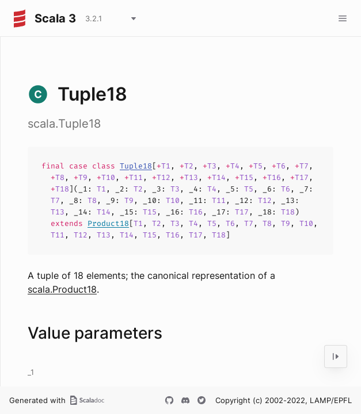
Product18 (108, 223)
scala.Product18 (62, 289)
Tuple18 (136, 166)
